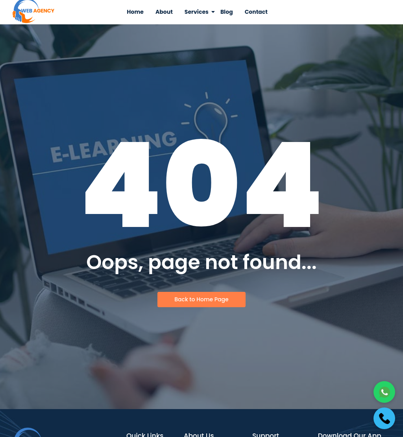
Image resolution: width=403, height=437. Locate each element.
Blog (226, 12)
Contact (256, 12)
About (164, 12)
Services (198, 12)
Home (135, 12)
